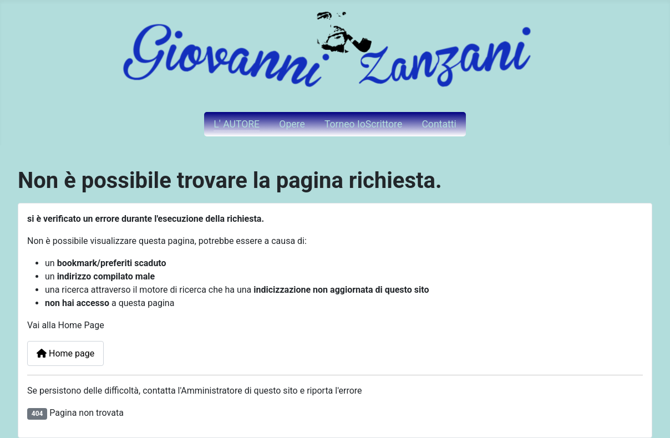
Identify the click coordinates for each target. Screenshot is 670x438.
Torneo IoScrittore (363, 124)
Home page (65, 353)
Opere (291, 124)
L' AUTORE (237, 124)
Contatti (439, 124)
